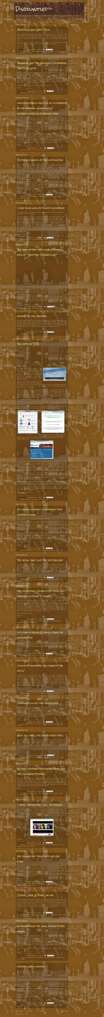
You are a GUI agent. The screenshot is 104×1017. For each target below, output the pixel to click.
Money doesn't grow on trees (49, 525)
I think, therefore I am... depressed (40, 804)
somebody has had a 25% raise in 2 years (48, 74)
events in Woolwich (45, 212)
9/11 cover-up (23, 655)
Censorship (23, 499)
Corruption (29, 51)
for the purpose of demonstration (50, 809)
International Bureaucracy (49, 550)
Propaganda (28, 239)
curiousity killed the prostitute (38, 703)
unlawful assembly (22, 903)
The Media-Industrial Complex (37, 239)
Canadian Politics (33, 579)
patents (61, 579)
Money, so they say (22, 518)
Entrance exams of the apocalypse (40, 160)
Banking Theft (23, 51)
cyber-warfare (35, 51)
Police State (23, 308)
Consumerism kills (21, 948)
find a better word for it (49, 874)
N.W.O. (57, 550)
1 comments (40, 237)
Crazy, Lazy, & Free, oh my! (35, 895)
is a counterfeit (56, 123)
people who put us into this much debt (44, 537)
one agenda (35, 867)
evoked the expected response (37, 784)
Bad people (56, 868)
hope (52, 868)
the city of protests (22, 900)
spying (33, 308)
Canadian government (25, 579)
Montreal (58, 899)
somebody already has (30, 213)
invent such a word (21, 876)
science (31, 600)
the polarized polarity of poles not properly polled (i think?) (41, 593)
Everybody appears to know (23, 521)
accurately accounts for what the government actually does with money (40, 906)
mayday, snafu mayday (31, 966)
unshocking (38, 778)
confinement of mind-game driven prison (26, 167)
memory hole (50, 813)
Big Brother (23, 196)
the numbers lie (38, 871)
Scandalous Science (26, 622)
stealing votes (42, 183)
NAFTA (57, 757)
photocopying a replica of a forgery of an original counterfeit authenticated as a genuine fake (42, 108)
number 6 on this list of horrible (25, 944)
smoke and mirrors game (22, 816)
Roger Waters (58, 984)
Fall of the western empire (44, 51)
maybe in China (28, 522)
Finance (49, 149)
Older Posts (64, 1011)
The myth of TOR (28, 343)
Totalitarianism (38, 308)
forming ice (59, 745)
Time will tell (46, 610)
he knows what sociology (56, 935)
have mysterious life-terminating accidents (34, 229)
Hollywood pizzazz (21, 710)
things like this (28, 42)
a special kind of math (45, 903)
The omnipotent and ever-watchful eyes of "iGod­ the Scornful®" (40, 252)
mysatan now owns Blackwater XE (29, 991)
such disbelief (31, 873)
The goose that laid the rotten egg (40, 560)
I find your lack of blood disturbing (40, 208)
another (42, 867)
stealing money (33, 183)
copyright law (28, 499)
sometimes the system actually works (52, 128)
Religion (47, 655)
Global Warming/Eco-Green (56, 620)
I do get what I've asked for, (44, 120)
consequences (57, 642)
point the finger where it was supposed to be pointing (52, 711)
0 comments (39, 49)
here (39, 836)
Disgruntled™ (34, 9)
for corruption (62, 903)
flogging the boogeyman (46, 782)
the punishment (49, 521)
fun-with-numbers (33, 675)
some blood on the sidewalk (45, 225)
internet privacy (45, 196)
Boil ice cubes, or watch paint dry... (40, 735)
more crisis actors (48, 815)
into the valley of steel (35, 984)
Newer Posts (19, 1011)
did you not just (32, 781)
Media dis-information (55, 51)
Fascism (45, 149)
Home (42, 1011)
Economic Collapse (46, 620)
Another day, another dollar (36, 527)
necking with (36, 181)
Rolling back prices (52, 527)
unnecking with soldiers (47, 181)
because (36, 874)
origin (33, 940)
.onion (34, 389)
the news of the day (35, 899)
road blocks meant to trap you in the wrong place (54, 133)
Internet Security (53, 196)
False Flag (23, 239)
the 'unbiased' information (51, 713)
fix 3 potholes (24, 905)
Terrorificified (31, 876)
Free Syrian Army (52, 942)
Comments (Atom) (25, 1014)
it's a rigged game (37, 521)
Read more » (19, 46)
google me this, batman (32, 316)
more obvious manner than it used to (36, 716)
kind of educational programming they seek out (45, 43)
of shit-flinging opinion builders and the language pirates (41, 771)
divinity (55, 142)
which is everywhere (61, 294)
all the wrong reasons (30, 870)
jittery (29, 874)
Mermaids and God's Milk (33, 29)
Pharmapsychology (54, 844)
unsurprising (21, 781)
